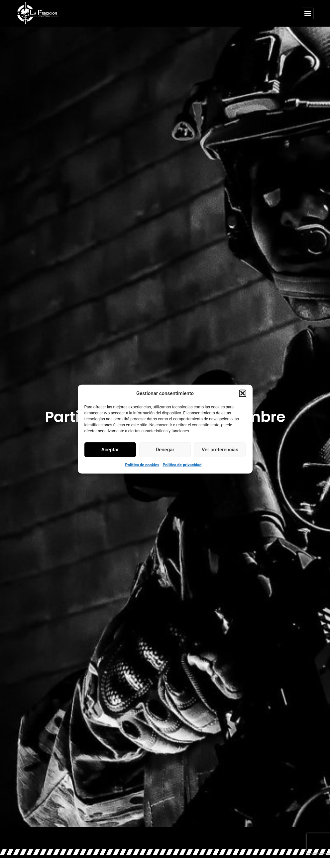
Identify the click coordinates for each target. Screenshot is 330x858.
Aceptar (110, 450)
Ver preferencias (220, 450)
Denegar (165, 450)
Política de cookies (142, 464)
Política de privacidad (182, 464)
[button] (242, 393)
